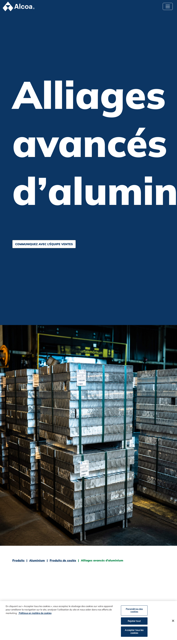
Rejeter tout (134, 621)
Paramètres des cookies (134, 611)
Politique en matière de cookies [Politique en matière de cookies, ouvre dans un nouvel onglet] (34, 613)
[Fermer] (173, 621)
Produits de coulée (63, 560)
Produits (18, 560)
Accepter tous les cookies (134, 632)
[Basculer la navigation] (168, 6)
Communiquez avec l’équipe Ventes (44, 244)
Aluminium (37, 560)
